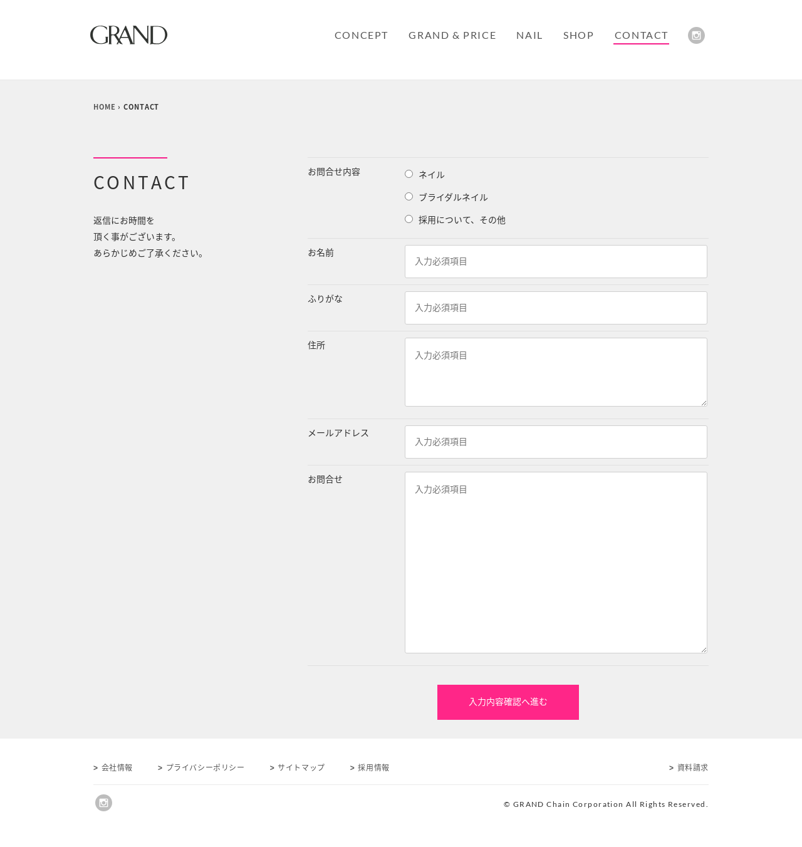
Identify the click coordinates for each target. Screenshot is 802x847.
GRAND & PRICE (452, 35)
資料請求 (689, 767)
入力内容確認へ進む (508, 701)
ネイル (432, 174)
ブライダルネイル (453, 197)
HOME (104, 106)
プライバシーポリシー (201, 767)
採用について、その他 (462, 220)
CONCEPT (361, 35)
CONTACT (642, 35)
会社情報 (113, 767)
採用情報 (370, 767)
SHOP (578, 35)
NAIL (529, 35)
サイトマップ (297, 767)
